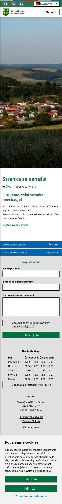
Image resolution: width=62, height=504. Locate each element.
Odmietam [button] (31, 488)
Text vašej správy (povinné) (18, 295)
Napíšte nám (52, 252)
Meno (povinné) (11, 268)
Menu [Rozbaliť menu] (52, 12)
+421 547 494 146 (31, 420)
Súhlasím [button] (31, 479)
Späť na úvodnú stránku (15, 225)
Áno (51, 244)
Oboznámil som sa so (31, 324)
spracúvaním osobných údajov (31, 324)
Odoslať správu (31, 334)
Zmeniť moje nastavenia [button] (31, 496)
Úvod (6, 186)
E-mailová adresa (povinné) (18, 281)
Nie (57, 244)
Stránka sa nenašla (26, 186)
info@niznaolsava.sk (31, 416)
